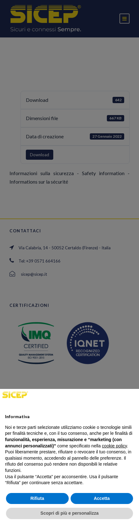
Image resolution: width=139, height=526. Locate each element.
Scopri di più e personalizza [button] (69, 513)
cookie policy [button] (114, 445)
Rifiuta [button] (37, 498)
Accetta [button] (102, 498)
